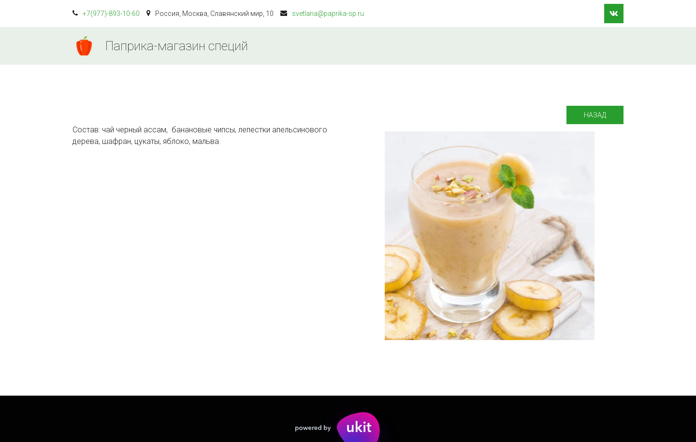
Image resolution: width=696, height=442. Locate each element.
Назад (595, 115)
